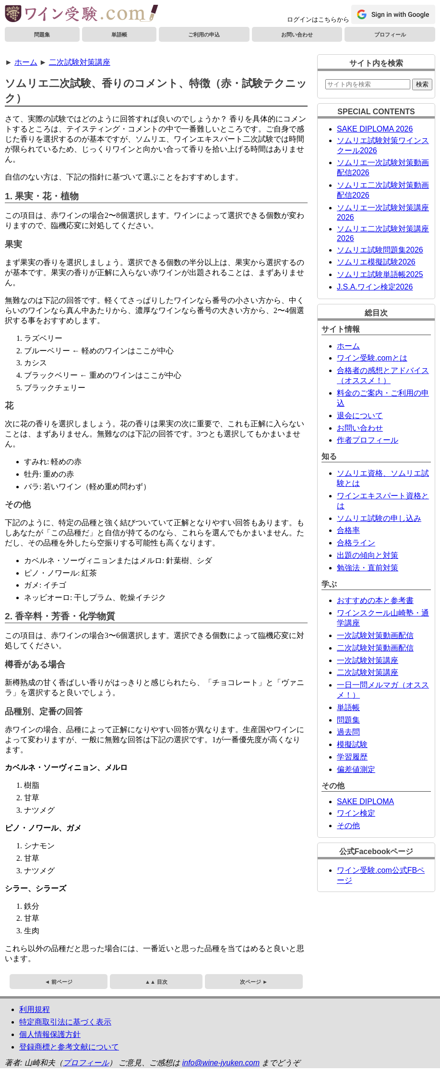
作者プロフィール (367, 440)
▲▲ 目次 (156, 982)
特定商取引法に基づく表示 (65, 1022)
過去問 (348, 732)
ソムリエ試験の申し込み (379, 518)
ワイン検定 (356, 813)
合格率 (348, 530)
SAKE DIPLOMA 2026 (375, 129)
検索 (422, 84)
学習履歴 (352, 757)
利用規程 (34, 1009)
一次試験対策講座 (367, 660)
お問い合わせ (297, 34)
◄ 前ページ (58, 982)
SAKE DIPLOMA (365, 801)
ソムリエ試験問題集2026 (380, 250)
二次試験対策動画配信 (375, 648)
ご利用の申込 (204, 34)
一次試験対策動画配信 (375, 635)
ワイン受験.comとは (372, 358)
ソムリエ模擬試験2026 (376, 262)
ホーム (25, 62)
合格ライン (356, 543)
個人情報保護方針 (50, 1034)
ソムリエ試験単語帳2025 (380, 274)
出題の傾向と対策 (367, 555)
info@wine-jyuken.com (221, 1063)
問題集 (42, 34)
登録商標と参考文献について (69, 1047)
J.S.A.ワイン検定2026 (375, 287)
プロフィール (390, 34)
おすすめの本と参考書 (375, 600)
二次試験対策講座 (79, 62)
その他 (348, 825)
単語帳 (119, 34)
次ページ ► (254, 982)
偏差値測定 (356, 769)
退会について (360, 415)
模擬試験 (352, 744)
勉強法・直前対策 (367, 568)
